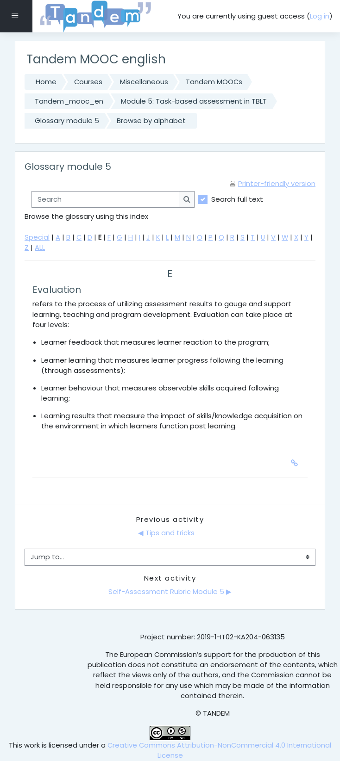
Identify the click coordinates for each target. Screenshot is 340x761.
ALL (40, 247)
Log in (319, 16)
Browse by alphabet (151, 120)
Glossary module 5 (67, 120)
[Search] (105, 199)
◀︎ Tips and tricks (167, 533)
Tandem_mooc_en (69, 101)
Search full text (237, 199)
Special (37, 237)
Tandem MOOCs (214, 82)
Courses (88, 82)
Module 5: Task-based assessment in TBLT (194, 101)
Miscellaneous (144, 82)
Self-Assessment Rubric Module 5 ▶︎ (170, 591)
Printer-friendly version (276, 183)
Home (46, 82)
